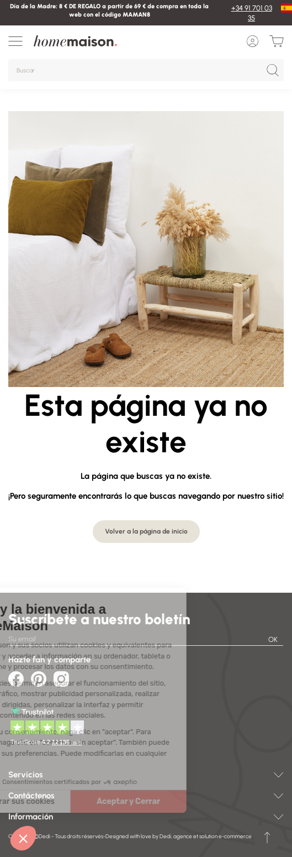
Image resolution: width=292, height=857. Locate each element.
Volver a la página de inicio (146, 531)
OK (273, 639)
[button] (23, 838)
